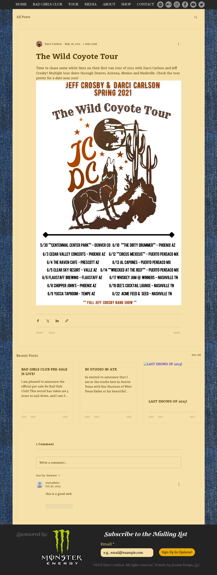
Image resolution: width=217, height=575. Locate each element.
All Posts (23, 17)
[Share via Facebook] (38, 321)
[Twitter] (201, 4)
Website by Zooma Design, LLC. (177, 565)
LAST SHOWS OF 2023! (168, 401)
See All (196, 355)
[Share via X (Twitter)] (47, 321)
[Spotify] (160, 4)
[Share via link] (67, 321)
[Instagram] (177, 4)
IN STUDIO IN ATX (101, 369)
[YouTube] (193, 4)
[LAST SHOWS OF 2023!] (172, 378)
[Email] (126, 553)
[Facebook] (185, 4)
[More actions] (178, 43)
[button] (196, 16)
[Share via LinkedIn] (57, 321)
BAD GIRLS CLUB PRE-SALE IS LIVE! (44, 371)
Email (107, 544)
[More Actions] (178, 484)
